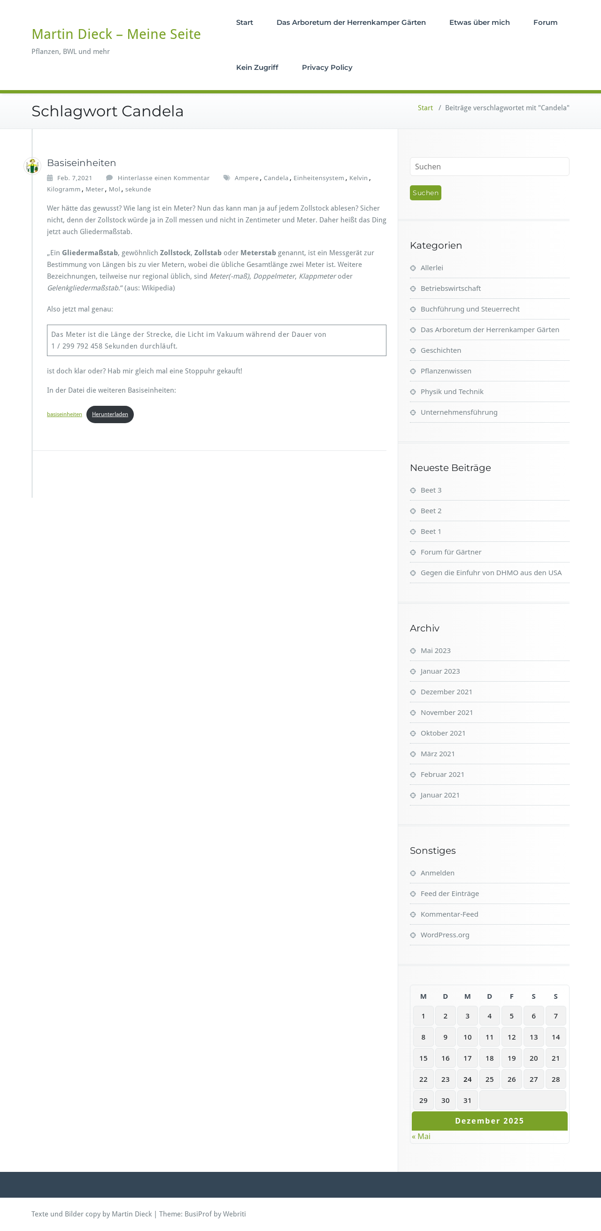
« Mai (421, 1136)
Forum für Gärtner (451, 551)
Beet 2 (431, 510)
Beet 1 (431, 531)
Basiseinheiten (81, 162)
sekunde (138, 189)
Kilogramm (64, 189)
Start (244, 22)
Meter (94, 189)
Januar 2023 (440, 671)
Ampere (247, 178)
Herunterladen (110, 414)
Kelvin (358, 178)
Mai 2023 (436, 650)
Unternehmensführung (459, 412)
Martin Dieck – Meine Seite (116, 34)
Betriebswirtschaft (451, 288)
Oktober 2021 (443, 732)
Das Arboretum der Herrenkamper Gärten (351, 22)
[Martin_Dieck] (32, 166)
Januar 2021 (440, 794)
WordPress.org (445, 934)
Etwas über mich (479, 22)
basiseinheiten (64, 414)
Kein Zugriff (257, 67)
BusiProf (198, 1214)
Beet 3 (431, 489)
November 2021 (447, 712)
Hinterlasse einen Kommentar (164, 178)
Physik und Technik (452, 391)
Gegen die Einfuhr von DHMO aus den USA (491, 572)
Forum (545, 22)
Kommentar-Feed (449, 914)
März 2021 (438, 753)
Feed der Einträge (450, 893)
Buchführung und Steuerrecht (470, 308)
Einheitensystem (318, 178)
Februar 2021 (443, 774)
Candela (276, 178)
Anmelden (438, 872)
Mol (115, 189)
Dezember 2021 (447, 691)
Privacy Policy (327, 67)
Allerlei (432, 267)
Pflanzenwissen (446, 370)
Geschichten (441, 350)
